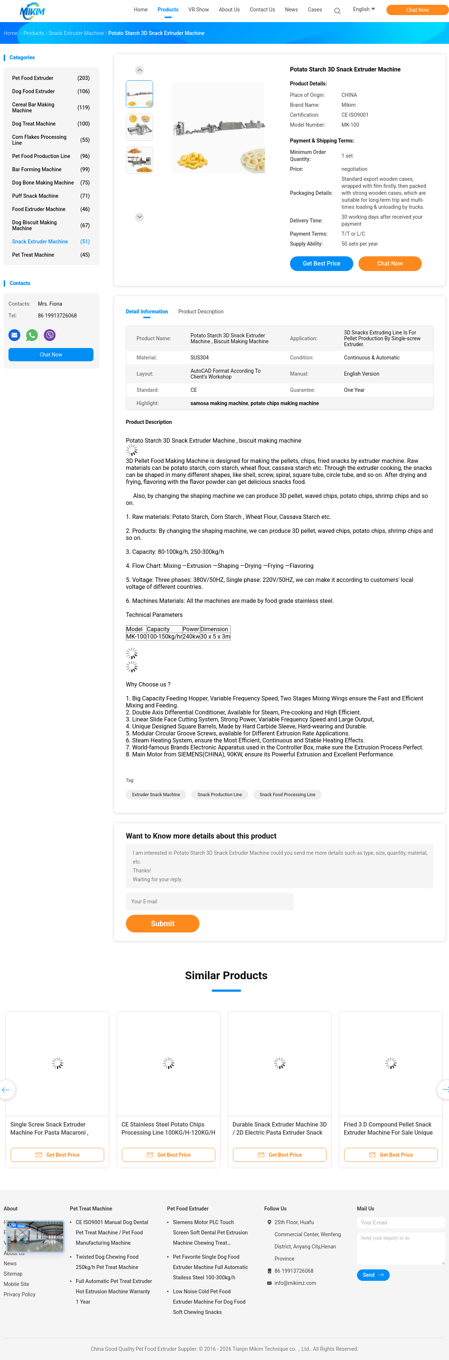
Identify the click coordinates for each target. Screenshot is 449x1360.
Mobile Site (16, 1284)
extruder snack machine (156, 794)
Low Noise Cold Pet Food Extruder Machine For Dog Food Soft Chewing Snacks (209, 1302)
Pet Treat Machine (51, 255)
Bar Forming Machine (51, 169)
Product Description (200, 311)
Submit (162, 923)
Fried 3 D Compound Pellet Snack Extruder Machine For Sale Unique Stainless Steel (388, 1132)
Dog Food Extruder (51, 91)
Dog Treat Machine (51, 123)
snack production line (220, 794)
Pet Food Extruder (51, 78)
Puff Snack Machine (51, 196)
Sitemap (13, 1274)
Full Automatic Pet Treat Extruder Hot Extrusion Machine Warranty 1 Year (114, 1291)
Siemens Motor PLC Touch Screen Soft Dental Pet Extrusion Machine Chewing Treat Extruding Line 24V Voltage (210, 1233)
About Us (14, 1253)
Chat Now (418, 10)
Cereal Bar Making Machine (51, 107)
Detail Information (147, 311)
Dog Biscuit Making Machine (51, 225)
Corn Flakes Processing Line (51, 140)
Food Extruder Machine (51, 209)
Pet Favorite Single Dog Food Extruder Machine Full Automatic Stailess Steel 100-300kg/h (210, 1267)
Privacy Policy (19, 1294)
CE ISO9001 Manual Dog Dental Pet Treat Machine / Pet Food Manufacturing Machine (112, 1232)
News (10, 1263)
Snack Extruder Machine (51, 241)
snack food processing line (287, 794)
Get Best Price (321, 263)
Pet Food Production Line (51, 156)
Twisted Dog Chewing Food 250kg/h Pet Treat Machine (107, 1262)
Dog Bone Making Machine (51, 182)
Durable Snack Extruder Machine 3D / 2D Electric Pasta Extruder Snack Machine (280, 1132)
